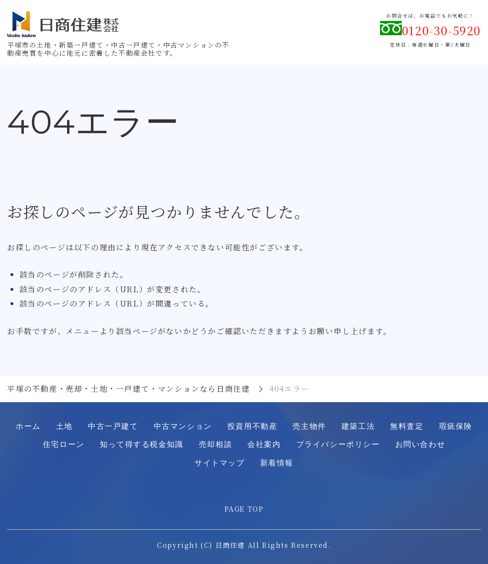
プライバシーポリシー (338, 444)
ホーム (28, 426)
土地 (64, 426)
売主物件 (309, 426)
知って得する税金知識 (142, 444)
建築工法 (358, 426)
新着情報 (276, 462)
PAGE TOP (244, 509)
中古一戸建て (113, 426)
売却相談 (215, 444)
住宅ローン (64, 444)
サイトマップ (220, 462)
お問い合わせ (420, 444)
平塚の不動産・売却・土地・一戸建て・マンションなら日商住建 (128, 388)
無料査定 (406, 426)
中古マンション (183, 426)
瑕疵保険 (455, 426)
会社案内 (264, 444)
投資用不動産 (252, 426)
